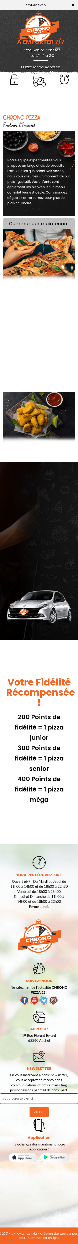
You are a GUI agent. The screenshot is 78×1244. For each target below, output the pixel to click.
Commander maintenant (39, 223)
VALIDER (39, 1112)
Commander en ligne (43, 1238)
